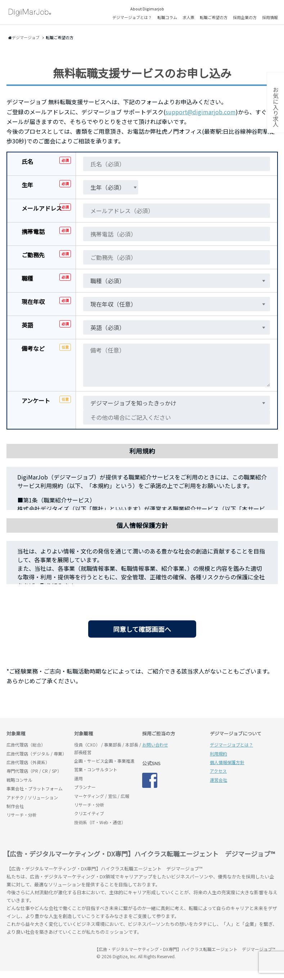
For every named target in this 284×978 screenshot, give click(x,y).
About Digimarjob (147, 9)
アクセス (218, 771)
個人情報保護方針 (227, 762)
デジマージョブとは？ (132, 17)
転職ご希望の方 (213, 17)
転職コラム (167, 17)
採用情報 (270, 17)
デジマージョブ (47, 952)
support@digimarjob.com (201, 111)
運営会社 (218, 780)
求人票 (188, 17)
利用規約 (218, 753)
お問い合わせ (155, 744)
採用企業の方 (245, 17)
